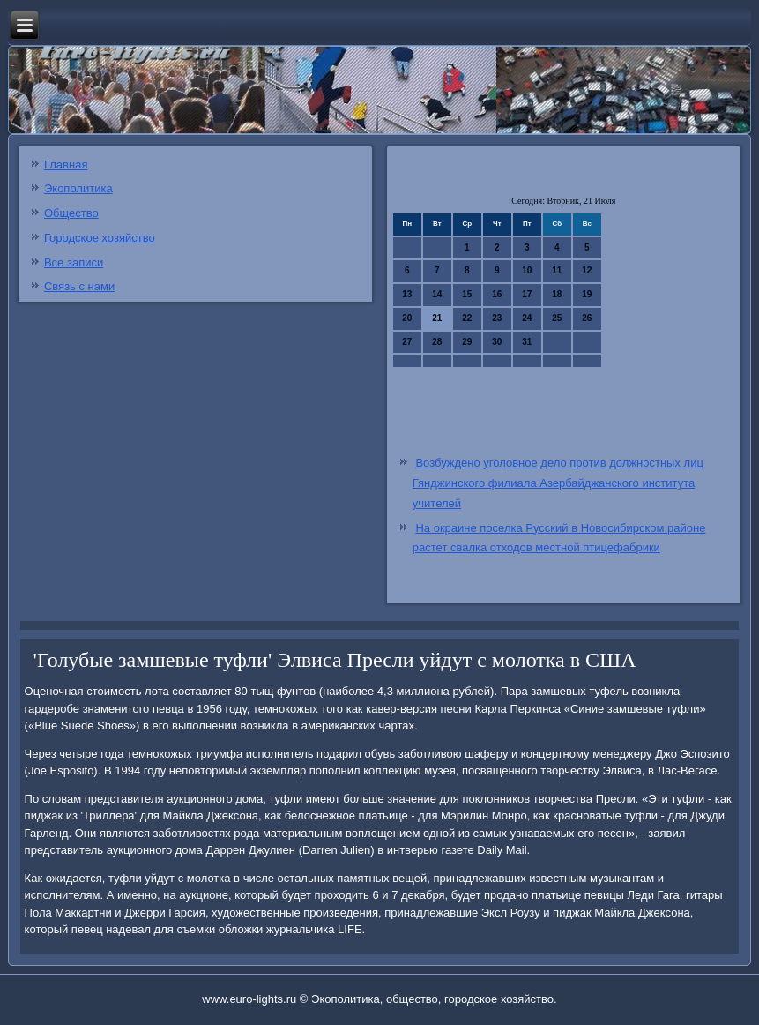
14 (437, 294)
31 (527, 342)
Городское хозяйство (99, 237)
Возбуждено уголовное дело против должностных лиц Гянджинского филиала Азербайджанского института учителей (558, 483)
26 (587, 318)
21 (437, 318)
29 (467, 342)
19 (587, 294)
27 (407, 342)
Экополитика (78, 188)
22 (467, 318)
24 (527, 318)
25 (557, 318)
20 (407, 318)
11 (557, 270)
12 (587, 270)
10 (527, 270)
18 (557, 294)
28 (437, 342)
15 (467, 294)
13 (407, 294)
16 (497, 294)
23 (497, 318)
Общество (71, 213)
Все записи (73, 262)
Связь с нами (79, 286)
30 (497, 342)
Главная (65, 164)
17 (527, 294)
